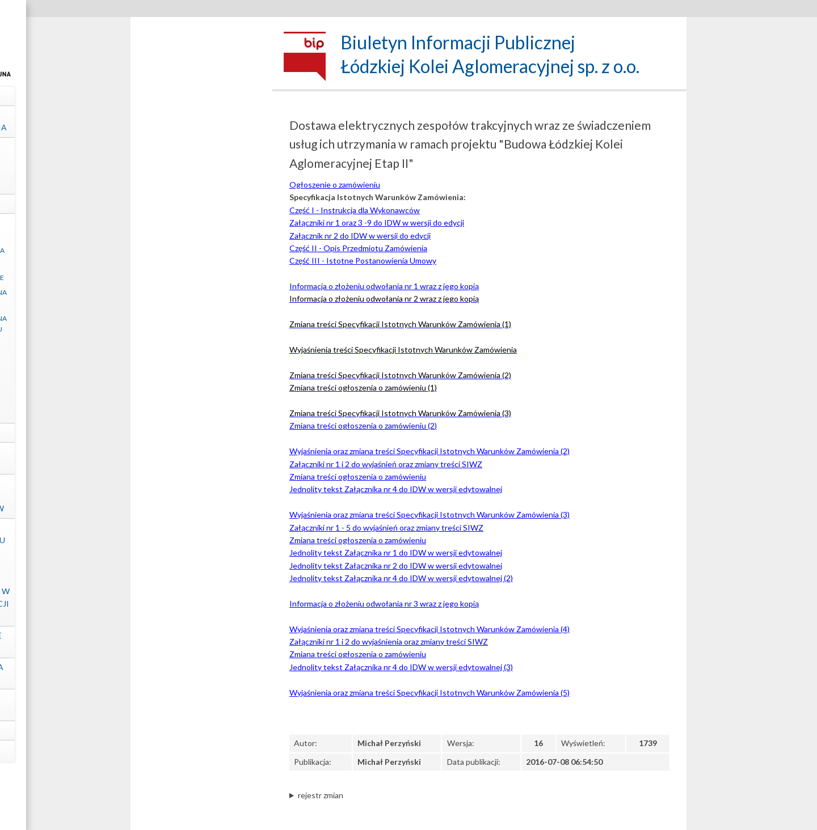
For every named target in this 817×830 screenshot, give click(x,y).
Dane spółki (201, 95)
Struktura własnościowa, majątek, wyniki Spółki (201, 165)
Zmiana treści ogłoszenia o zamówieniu (357, 476)
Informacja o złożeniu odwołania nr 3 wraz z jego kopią (384, 603)
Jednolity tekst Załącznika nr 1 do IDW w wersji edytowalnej (395, 552)
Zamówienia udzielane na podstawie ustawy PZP (201, 297)
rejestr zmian (320, 795)
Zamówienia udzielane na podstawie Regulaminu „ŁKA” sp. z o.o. (201, 329)
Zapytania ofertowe (202, 356)
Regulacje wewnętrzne (201, 277)
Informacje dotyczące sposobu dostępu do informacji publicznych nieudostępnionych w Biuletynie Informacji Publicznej (201, 572)
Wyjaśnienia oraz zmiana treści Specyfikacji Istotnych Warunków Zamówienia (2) (429, 451)
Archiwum (202, 414)
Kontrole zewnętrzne (202, 458)
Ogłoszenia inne (201, 372)
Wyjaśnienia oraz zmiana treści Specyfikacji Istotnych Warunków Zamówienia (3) (429, 514)
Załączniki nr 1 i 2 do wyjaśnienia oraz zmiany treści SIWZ (388, 641)
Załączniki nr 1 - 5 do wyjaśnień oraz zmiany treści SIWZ (386, 527)
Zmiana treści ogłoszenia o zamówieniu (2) (363, 425)
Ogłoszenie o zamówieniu (334, 184)
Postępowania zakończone (201, 392)
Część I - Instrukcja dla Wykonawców (354, 210)
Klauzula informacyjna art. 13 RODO (201, 255)
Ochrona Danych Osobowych (201, 704)
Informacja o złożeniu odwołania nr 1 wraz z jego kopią (384, 286)
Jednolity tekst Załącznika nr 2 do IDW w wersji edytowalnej (395, 565)
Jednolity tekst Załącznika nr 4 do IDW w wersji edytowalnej (395, 489)
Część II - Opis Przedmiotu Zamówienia (358, 248)
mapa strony (201, 751)
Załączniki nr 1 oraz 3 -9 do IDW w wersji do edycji (376, 222)
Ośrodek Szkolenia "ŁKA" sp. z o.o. (202, 673)
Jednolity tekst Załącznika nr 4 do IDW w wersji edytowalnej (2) (401, 578)
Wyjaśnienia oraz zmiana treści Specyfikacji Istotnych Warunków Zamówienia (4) (429, 629)
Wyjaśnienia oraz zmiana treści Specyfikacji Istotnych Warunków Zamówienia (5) (429, 692)
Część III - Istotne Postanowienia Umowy (362, 260)
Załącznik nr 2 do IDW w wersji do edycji (360, 235)
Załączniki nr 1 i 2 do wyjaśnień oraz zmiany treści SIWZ (385, 464)
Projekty (201, 432)
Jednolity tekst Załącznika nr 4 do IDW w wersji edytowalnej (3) (401, 667)
